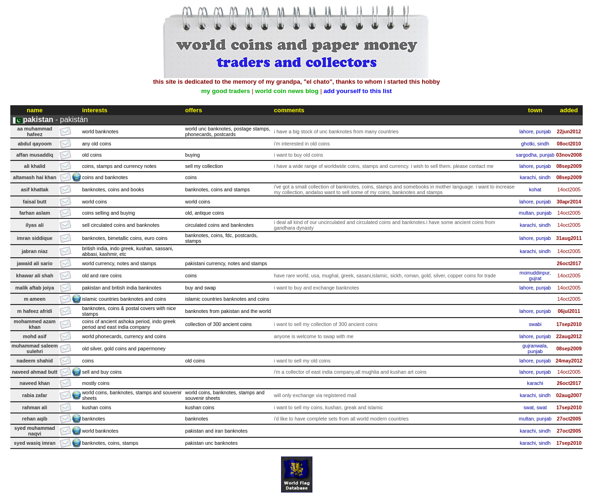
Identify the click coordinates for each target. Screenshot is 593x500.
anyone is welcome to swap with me (314, 336)
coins (191, 177)
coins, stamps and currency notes (119, 166)
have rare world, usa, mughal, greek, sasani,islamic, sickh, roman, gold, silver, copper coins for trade (385, 275)
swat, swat (535, 407)
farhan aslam (34, 213)
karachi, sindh (535, 177)
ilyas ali (35, 225)
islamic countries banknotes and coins (124, 299)
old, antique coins (204, 213)
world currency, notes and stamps (119, 263)
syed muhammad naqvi (34, 430)
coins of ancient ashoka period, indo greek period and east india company (129, 324)
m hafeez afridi (34, 311)
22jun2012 (569, 131)
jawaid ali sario (34, 263)
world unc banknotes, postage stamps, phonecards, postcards (227, 131)
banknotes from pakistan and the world (228, 311)
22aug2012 (569, 336)
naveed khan (35, 383)
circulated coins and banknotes (219, 225)
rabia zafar (34, 395)
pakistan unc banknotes (211, 443)
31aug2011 (569, 238)
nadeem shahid (34, 360)
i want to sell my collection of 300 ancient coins (326, 324)
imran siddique (34, 238)
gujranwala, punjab (535, 348)
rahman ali (34, 407)
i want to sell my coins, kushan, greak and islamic (328, 407)
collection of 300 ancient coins (218, 324)
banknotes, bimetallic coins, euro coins (124, 238)
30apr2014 (569, 201)
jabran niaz (35, 251)
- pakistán (55, 119)
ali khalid (34, 166)
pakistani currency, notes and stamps (226, 263)
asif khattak (35, 189)
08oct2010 (569, 143)
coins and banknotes (105, 177)
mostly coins (96, 383)
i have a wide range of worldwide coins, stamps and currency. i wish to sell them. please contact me (384, 166)
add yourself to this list (358, 90)
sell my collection (204, 166)
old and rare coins (102, 275)
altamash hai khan (34, 177)
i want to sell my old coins (302, 360)
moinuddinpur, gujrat (535, 275)
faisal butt (34, 201)
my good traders (225, 90)
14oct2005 (569, 189)
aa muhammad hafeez (34, 131)
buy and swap (200, 287)
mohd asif (34, 336)
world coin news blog (287, 90)
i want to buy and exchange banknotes (316, 287)
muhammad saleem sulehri (35, 348)
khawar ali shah (34, 275)
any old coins (96, 143)
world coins (94, 201)
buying (192, 155)
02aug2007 (569, 395)
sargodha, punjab (535, 155)
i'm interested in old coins (302, 143)
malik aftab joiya (34, 287)
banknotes (93, 418)
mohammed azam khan (34, 324)
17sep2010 (569, 324)
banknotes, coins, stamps (110, 443)
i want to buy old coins (298, 155)
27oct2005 (569, 418)
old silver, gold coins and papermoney (123, 348)
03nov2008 (569, 155)
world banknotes (100, 131)
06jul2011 (569, 311)
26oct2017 (569, 263)
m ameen (34, 299)
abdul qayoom (35, 143)
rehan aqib (34, 418)
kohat (535, 189)
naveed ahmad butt (34, 372)
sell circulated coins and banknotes (120, 225)
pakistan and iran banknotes (216, 431)
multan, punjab (535, 213)
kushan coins (96, 407)
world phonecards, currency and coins (124, 336)
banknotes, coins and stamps (217, 189)
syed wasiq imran (35, 443)
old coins (92, 155)
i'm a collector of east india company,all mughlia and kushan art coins (350, 372)
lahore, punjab (535, 131)
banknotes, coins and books (113, 189)
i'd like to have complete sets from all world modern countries (341, 418)
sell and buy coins (102, 372)
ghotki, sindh (535, 143)
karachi (535, 383)
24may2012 (569, 360)
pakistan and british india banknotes (121, 287)
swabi (535, 324)
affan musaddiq (34, 155)
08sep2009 (569, 166)
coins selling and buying (108, 213)
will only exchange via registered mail (315, 395)
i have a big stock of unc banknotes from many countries (336, 131)
